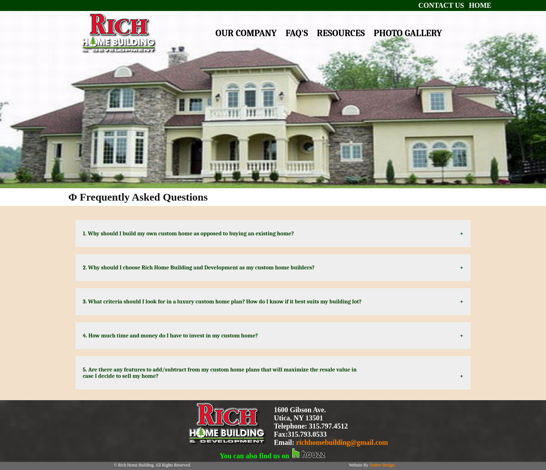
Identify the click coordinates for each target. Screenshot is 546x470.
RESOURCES (341, 33)
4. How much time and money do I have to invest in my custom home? (174, 335)
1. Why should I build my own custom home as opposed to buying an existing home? (191, 233)
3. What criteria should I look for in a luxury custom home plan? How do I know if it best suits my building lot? (223, 301)
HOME (480, 5)
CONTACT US (441, 5)
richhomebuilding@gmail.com (342, 442)
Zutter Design (382, 465)
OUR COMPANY (246, 33)
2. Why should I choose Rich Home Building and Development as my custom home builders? (200, 267)
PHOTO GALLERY (408, 33)
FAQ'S (297, 33)
